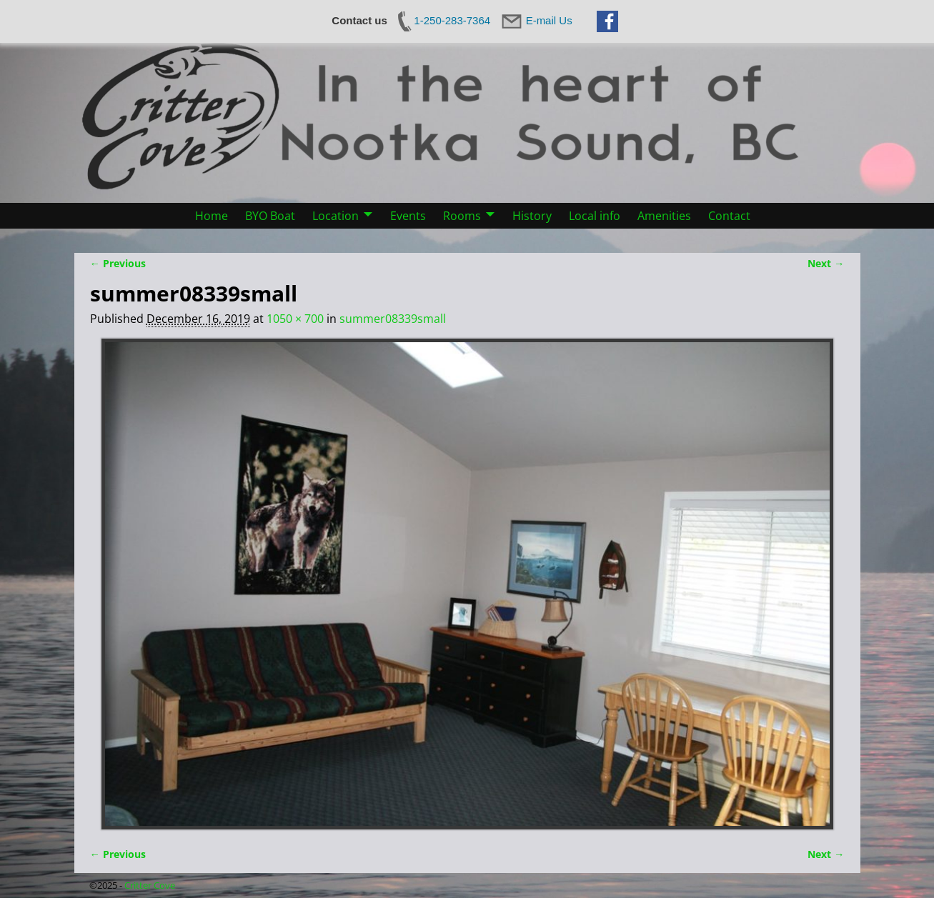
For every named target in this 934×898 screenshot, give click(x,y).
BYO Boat (270, 216)
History (532, 216)
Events (408, 216)
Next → (826, 263)
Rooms (462, 216)
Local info (594, 216)
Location (335, 216)
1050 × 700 (295, 318)
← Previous (118, 263)
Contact (729, 216)
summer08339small (392, 318)
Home (211, 216)
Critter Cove (149, 885)
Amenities (664, 216)
